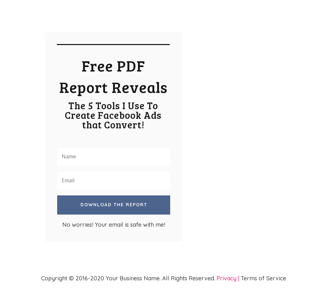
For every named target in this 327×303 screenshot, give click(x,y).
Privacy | (228, 278)
